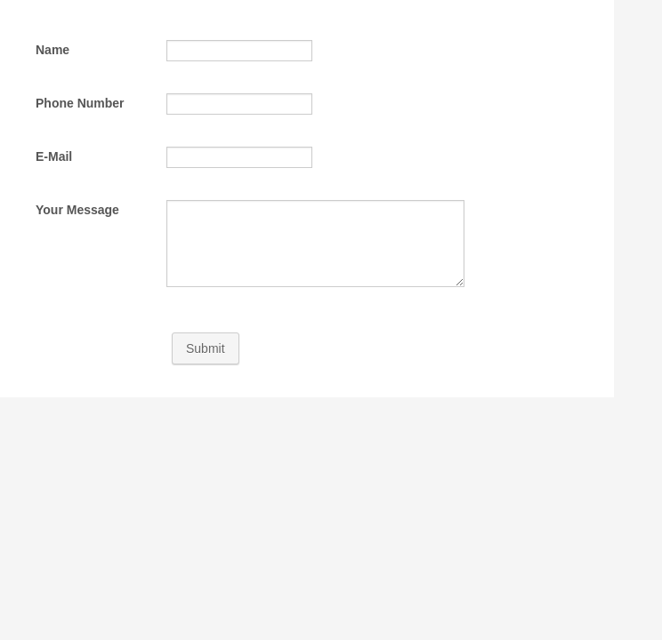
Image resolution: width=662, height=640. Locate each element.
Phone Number (80, 103)
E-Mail (54, 156)
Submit (205, 348)
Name (52, 50)
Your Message (77, 210)
